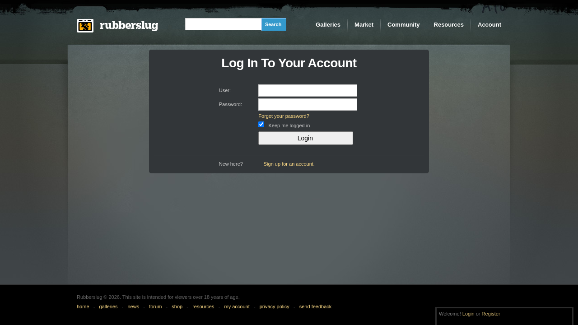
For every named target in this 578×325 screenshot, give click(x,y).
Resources (449, 24)
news (134, 306)
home (83, 306)
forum (155, 306)
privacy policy (274, 306)
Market (363, 24)
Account (489, 24)
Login (468, 313)
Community (403, 24)
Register (491, 313)
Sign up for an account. (289, 164)
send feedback (315, 306)
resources (203, 306)
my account (236, 306)
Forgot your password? (283, 116)
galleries (108, 306)
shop (177, 306)
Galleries (328, 24)
